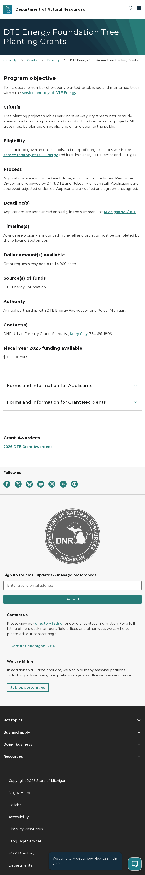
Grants (32, 60)
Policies (15, 805)
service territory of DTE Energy (49, 93)
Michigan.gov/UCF (120, 212)
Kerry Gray (79, 334)
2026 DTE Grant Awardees (27, 447)
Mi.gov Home (20, 793)
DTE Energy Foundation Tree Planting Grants (104, 60)
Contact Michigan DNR (33, 646)
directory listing (49, 623)
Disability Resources (26, 829)
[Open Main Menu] (139, 8)
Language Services (25, 841)
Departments (20, 865)
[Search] (130, 8)
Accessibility (19, 817)
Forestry (53, 60)
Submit (73, 599)
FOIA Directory (21, 853)
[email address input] (72, 585)
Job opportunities (27, 687)
